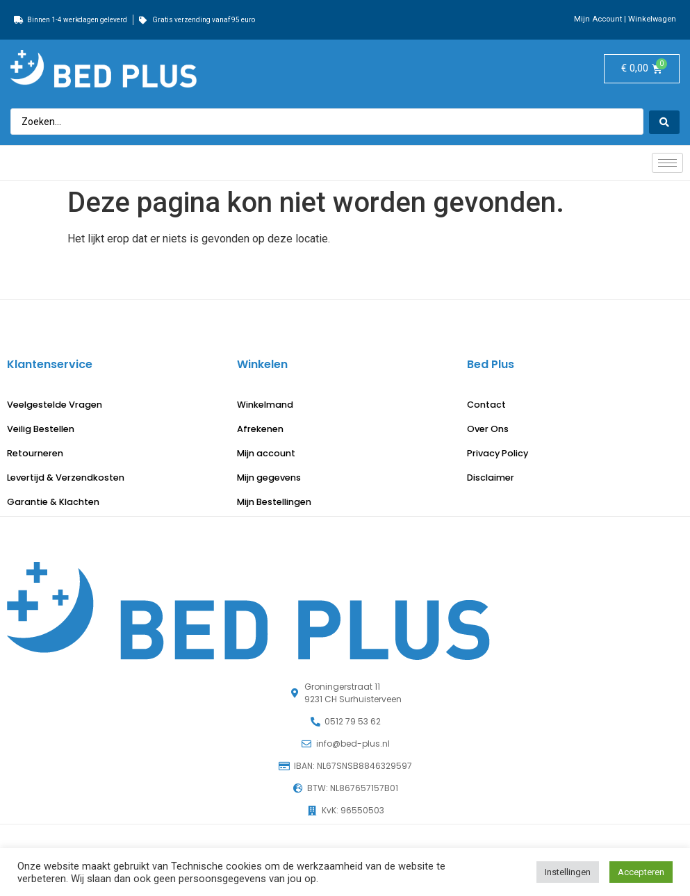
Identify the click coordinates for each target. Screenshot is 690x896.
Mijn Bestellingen (274, 502)
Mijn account (266, 453)
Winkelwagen (652, 19)
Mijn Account (598, 19)
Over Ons (488, 429)
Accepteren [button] (641, 872)
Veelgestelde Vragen (54, 404)
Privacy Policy (497, 453)
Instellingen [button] (568, 872)
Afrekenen (260, 429)
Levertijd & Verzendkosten (65, 477)
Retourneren (35, 453)
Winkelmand (265, 404)
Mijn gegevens (269, 477)
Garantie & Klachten (53, 502)
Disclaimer (490, 477)
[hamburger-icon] (667, 163)
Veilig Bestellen (40, 429)
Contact (486, 404)
